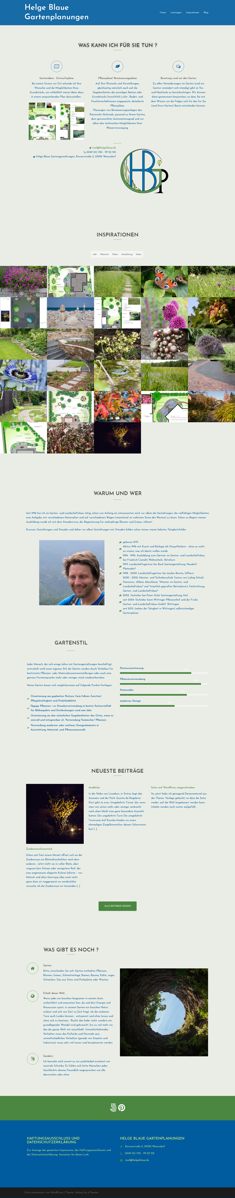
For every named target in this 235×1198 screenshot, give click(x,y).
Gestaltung (127, 254)
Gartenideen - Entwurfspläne (56, 78)
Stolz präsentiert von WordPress (43, 1192)
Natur (139, 254)
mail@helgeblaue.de (137, 1160)
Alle (95, 254)
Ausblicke (94, 787)
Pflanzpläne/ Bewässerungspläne (117, 78)
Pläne (115, 254)
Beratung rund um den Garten (178, 78)
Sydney (79, 1192)
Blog (206, 12)
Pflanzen (104, 254)
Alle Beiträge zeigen (117, 906)
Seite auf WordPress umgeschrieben (173, 787)
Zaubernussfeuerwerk (39, 849)
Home (163, 12)
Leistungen (176, 12)
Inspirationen (192, 12)
